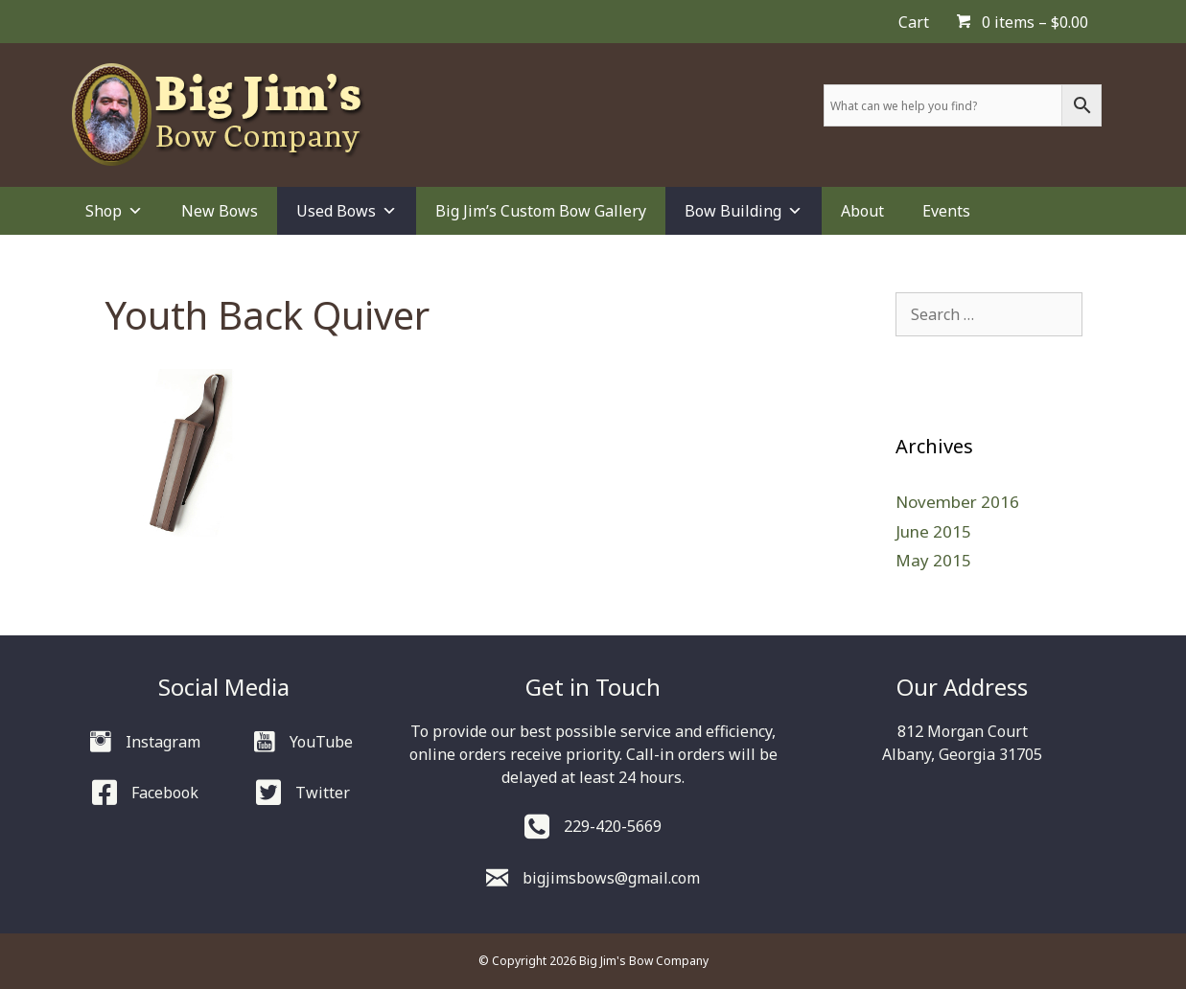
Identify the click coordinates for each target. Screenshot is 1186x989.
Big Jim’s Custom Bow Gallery (540, 210)
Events (946, 210)
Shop (114, 210)
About (862, 210)
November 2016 (957, 502)
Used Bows (346, 210)
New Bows (219, 210)
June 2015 (933, 531)
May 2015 (933, 560)
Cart (913, 22)
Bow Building (743, 210)
